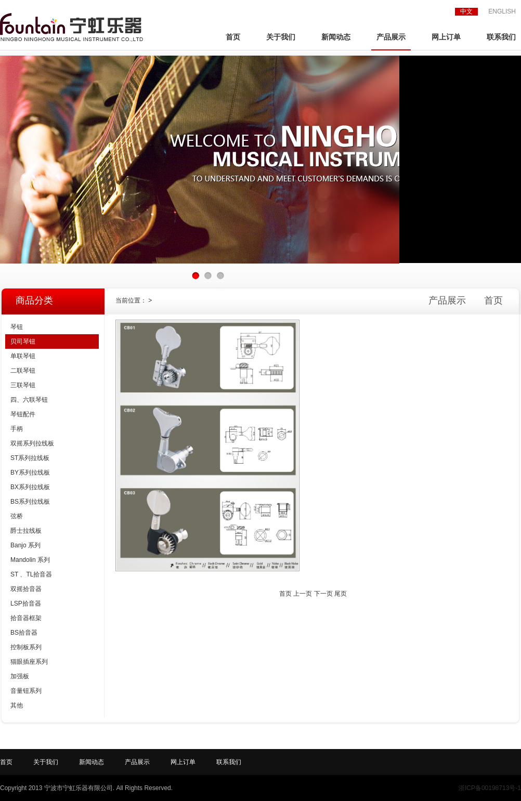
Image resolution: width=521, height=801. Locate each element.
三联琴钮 (22, 385)
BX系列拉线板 (30, 487)
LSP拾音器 (25, 603)
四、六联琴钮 (29, 399)
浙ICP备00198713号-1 (490, 788)
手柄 (16, 428)
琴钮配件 (22, 414)
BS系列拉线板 (30, 501)
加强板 (19, 676)
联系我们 (501, 37)
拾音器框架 (26, 618)
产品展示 (391, 37)
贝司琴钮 (22, 341)
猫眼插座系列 (29, 661)
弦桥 (16, 516)
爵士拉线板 (26, 530)
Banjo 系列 (25, 545)
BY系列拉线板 (30, 472)
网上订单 (446, 37)
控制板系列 (26, 647)
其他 (16, 705)
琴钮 (16, 327)
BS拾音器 (23, 632)
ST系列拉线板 (29, 458)
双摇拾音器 (26, 589)
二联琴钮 (22, 370)
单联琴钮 (22, 356)
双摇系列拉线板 (32, 443)
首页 (233, 37)
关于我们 (280, 37)
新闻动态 (335, 37)
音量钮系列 (26, 690)
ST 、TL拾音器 (31, 574)
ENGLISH (502, 11)
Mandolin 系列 (30, 559)
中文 (466, 11)
